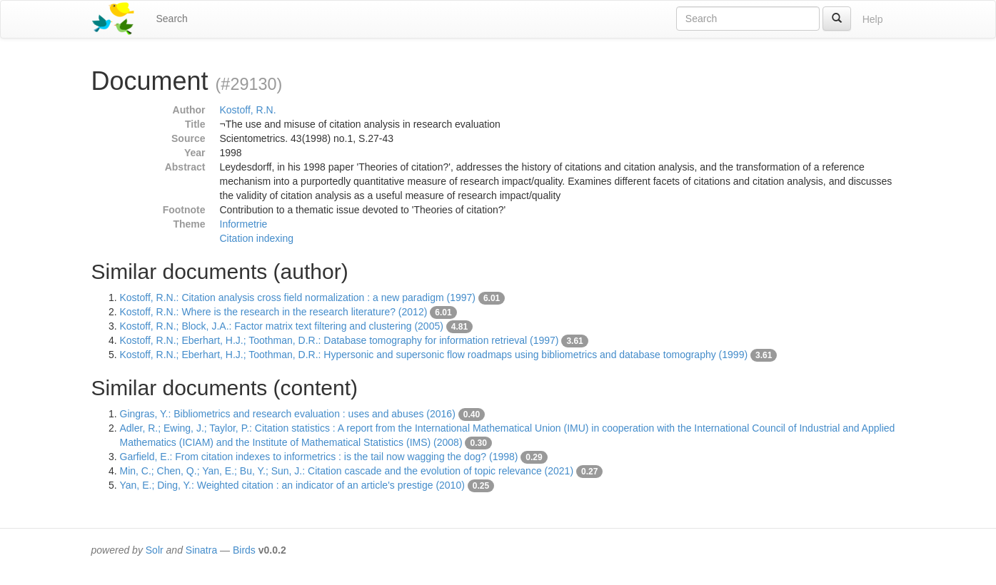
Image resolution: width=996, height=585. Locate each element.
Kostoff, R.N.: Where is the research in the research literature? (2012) (274, 311)
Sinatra (201, 550)
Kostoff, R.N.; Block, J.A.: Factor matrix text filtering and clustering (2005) (281, 326)
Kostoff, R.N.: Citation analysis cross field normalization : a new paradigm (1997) (298, 297)
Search (172, 18)
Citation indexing (257, 238)
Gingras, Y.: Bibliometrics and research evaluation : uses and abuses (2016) (288, 413)
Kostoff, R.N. (248, 110)
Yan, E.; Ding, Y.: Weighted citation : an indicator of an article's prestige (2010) (292, 485)
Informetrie (244, 224)
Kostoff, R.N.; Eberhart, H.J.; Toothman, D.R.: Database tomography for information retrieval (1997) (339, 340)
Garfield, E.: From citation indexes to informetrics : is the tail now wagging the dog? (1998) (319, 456)
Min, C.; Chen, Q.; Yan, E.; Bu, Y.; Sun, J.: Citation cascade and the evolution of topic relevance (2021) (347, 471)
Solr (155, 550)
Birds (244, 550)
